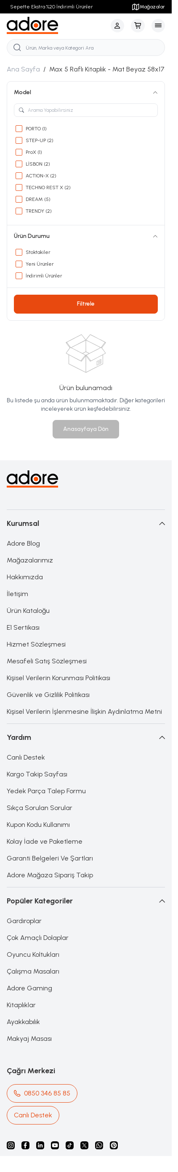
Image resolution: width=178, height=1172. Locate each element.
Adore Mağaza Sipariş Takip (50, 875)
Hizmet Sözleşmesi (36, 644)
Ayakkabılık (23, 1022)
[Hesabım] (117, 25)
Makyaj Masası (29, 1039)
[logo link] (47, 25)
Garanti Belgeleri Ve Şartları (50, 858)
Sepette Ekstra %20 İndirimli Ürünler (51, 7)
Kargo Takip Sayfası (37, 774)
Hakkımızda (25, 577)
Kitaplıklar (21, 1005)
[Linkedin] (40, 1145)
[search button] (17, 47)
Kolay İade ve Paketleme (44, 841)
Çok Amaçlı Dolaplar (38, 938)
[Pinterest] (114, 1145)
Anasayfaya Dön (86, 429)
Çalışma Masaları (33, 971)
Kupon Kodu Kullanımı (38, 825)
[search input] (86, 47)
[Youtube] (55, 1145)
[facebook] (25, 1145)
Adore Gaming (29, 988)
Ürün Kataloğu (28, 611)
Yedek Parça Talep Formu (46, 791)
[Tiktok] (70, 1145)
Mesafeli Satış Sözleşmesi (47, 661)
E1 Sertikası (23, 627)
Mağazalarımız (30, 560)
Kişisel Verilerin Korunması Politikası (58, 678)
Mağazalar (148, 7)
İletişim (17, 594)
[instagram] (11, 1145)
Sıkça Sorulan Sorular (39, 808)
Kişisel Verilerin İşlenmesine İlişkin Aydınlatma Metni (84, 711)
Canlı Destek (26, 757)
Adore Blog (23, 543)
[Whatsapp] (99, 1145)
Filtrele (86, 303)
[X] (84, 1145)
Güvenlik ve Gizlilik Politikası (48, 695)
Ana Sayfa (23, 69)
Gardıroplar (24, 921)
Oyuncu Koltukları (33, 954)
